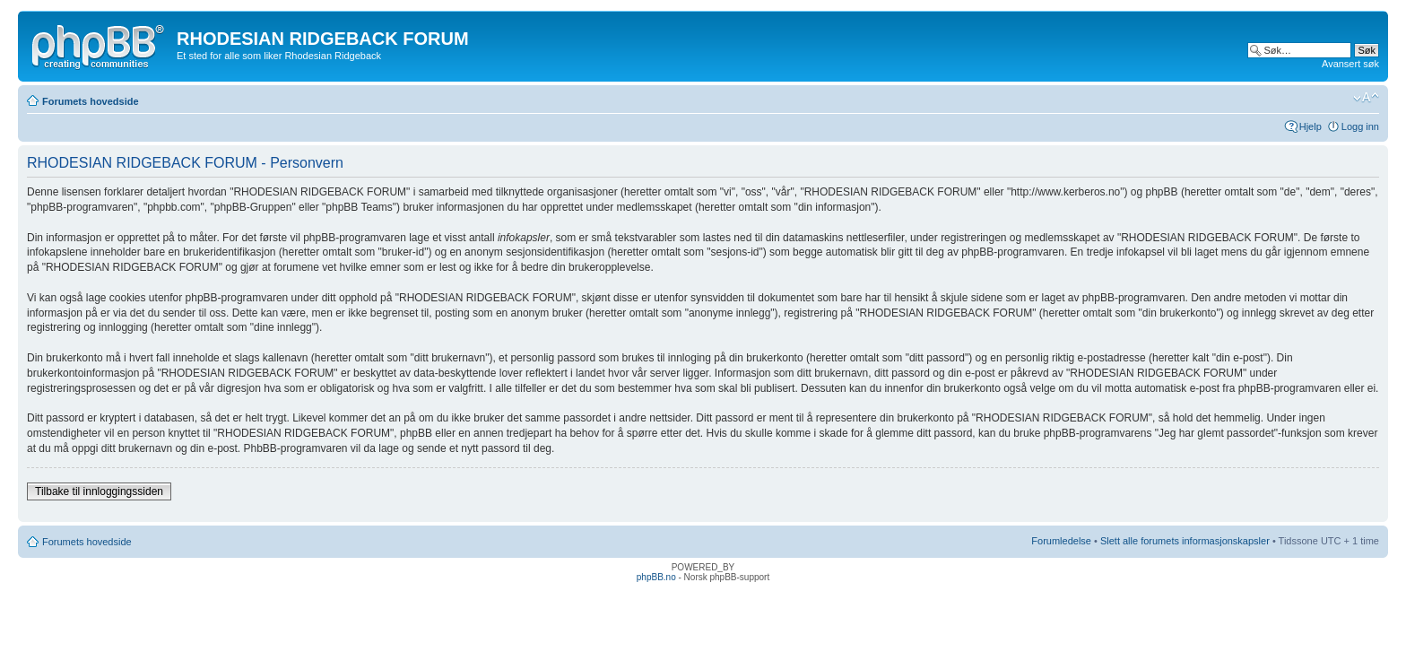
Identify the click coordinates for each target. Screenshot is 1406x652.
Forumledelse (1061, 540)
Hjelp (1310, 126)
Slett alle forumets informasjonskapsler (1185, 540)
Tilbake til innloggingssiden (99, 491)
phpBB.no (656, 577)
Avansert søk (1350, 63)
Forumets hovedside (90, 101)
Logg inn (1360, 126)
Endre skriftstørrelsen (1366, 98)
